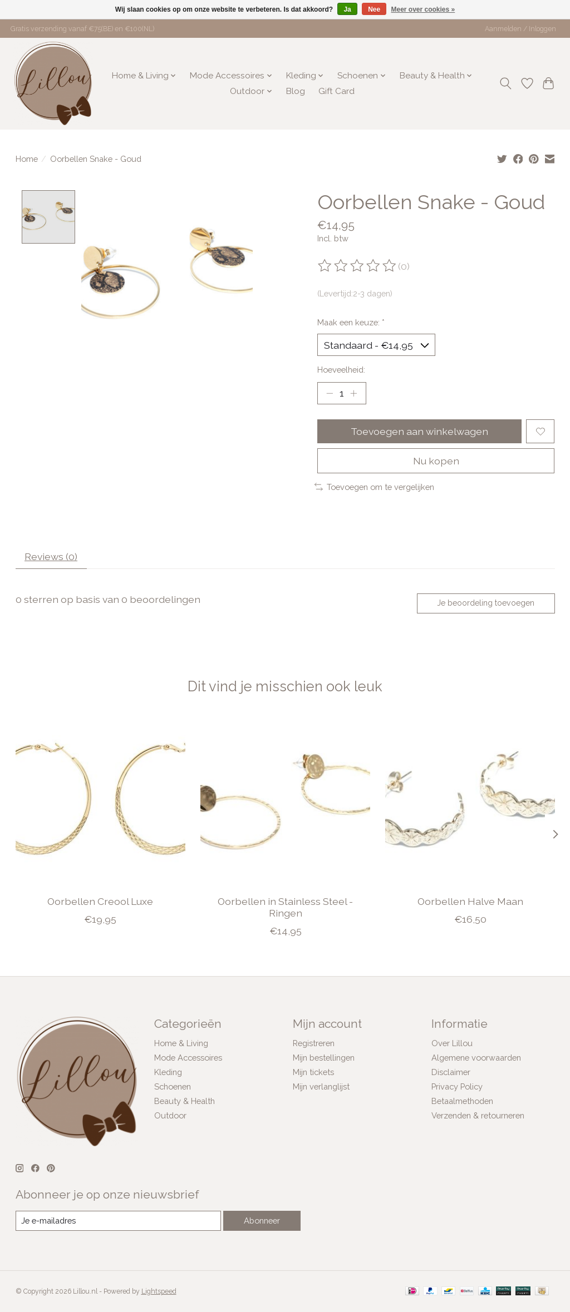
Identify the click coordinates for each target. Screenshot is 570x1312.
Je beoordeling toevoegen (485, 602)
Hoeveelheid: (341, 369)
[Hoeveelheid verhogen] (353, 393)
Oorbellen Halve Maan (470, 901)
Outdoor (170, 1115)
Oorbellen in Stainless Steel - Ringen (285, 907)
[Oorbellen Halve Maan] (470, 802)
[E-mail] (118, 1221)
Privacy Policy (457, 1086)
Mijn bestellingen (324, 1057)
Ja (347, 9)
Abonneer (262, 1220)
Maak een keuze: (351, 322)
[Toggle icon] (505, 83)
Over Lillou (452, 1043)
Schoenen (172, 1086)
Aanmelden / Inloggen (520, 29)
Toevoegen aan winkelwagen (419, 431)
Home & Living (181, 1043)
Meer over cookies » (423, 9)
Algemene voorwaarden (476, 1057)
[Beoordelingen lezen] (358, 266)
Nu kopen (436, 461)
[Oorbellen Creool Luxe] (100, 802)
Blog (295, 91)
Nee (374, 9)
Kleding (168, 1072)
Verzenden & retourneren (477, 1115)
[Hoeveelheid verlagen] (329, 393)
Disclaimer (450, 1072)
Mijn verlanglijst (321, 1086)
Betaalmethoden (462, 1101)
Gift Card (336, 91)
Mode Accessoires (188, 1057)
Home (27, 159)
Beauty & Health (184, 1101)
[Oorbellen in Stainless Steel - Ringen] (285, 802)
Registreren (314, 1043)
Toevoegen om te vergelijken (374, 487)
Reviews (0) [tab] (50, 556)
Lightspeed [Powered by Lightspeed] (158, 1291)
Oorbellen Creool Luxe (100, 901)
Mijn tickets (313, 1072)
